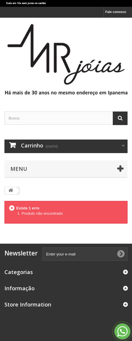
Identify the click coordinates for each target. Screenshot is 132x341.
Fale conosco (115, 12)
